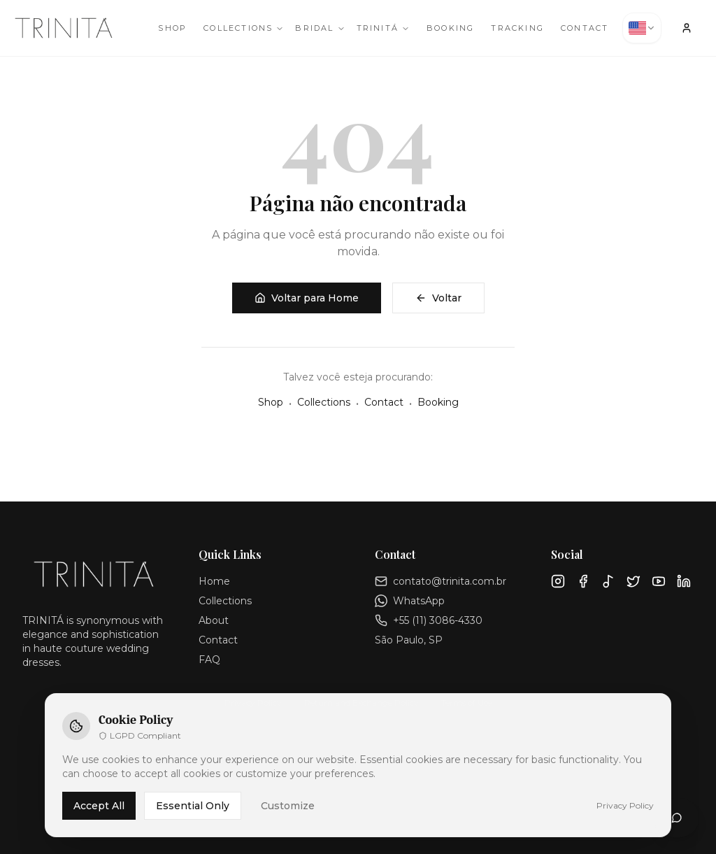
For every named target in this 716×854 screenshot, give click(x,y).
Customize (288, 805)
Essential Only (192, 805)
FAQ (209, 659)
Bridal (320, 28)
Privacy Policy (625, 805)
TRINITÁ (383, 28)
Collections (243, 28)
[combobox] (641, 28)
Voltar (438, 298)
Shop (172, 28)
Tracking (517, 28)
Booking (450, 28)
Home (214, 581)
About (214, 620)
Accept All (98, 805)
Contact (584, 28)
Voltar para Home (307, 298)
